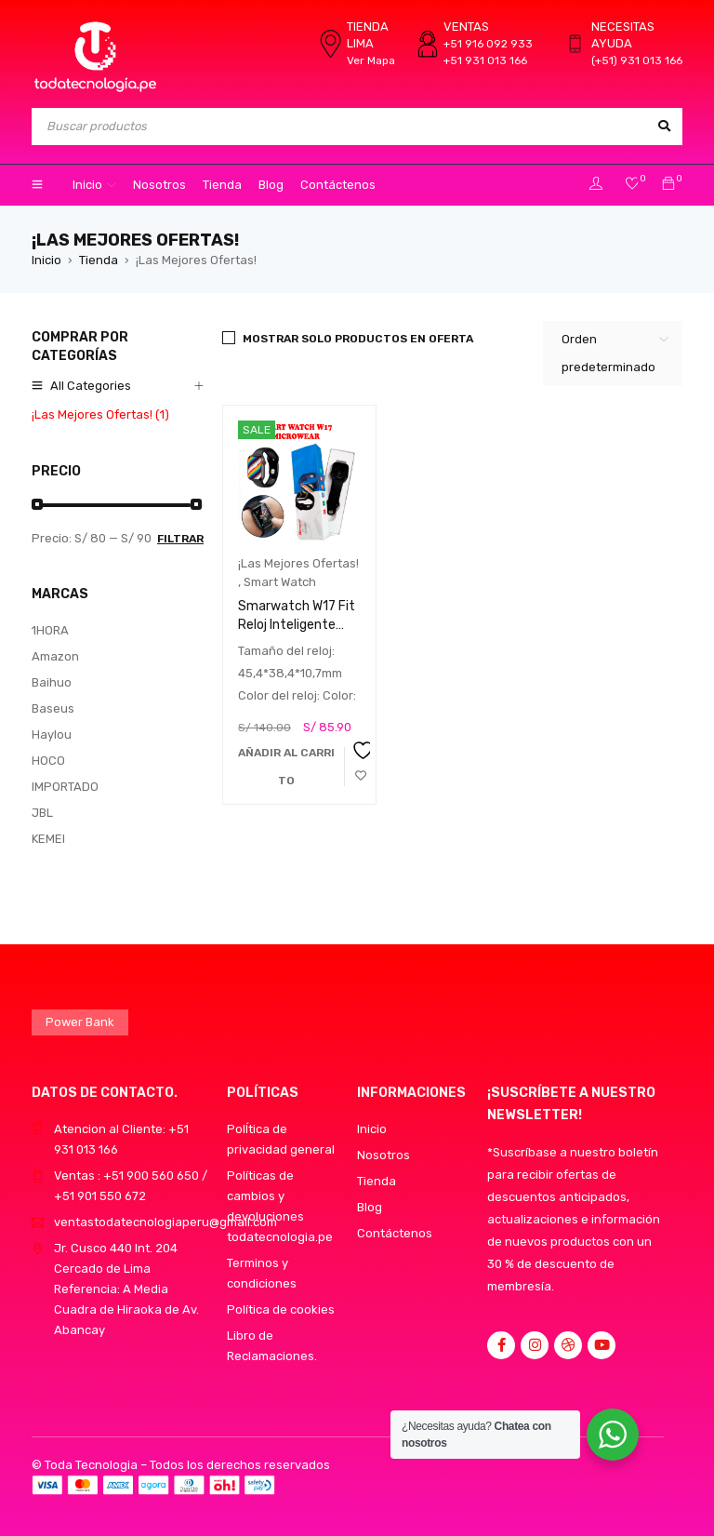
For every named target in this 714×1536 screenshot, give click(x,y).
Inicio (46, 260)
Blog (369, 1207)
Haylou (52, 734)
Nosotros (383, 1155)
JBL (42, 813)
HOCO (48, 761)
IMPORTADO (65, 787)
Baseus (53, 708)
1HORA (50, 630)
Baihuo (52, 682)
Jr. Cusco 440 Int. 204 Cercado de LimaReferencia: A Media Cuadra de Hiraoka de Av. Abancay (126, 1289)
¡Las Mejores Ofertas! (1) (100, 414)
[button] (287, 767)
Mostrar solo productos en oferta (358, 338)
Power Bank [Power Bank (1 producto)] (80, 1022)
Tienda (98, 260)
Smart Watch (280, 582)
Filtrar (180, 538)
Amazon (55, 656)
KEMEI (48, 839)
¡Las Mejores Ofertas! (298, 563)
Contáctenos (394, 1233)
